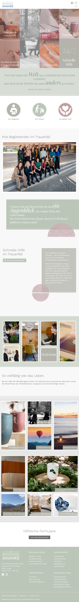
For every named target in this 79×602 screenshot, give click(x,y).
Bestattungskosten (60, 579)
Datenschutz (34, 596)
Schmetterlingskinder (36, 582)
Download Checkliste (15, 260)
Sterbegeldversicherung (62, 587)
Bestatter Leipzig (35, 556)
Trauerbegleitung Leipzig (37, 564)
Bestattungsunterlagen (62, 584)
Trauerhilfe (33, 577)
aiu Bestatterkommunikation (30, 599)
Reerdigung (58, 561)
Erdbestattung (59, 556)
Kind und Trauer (34, 579)
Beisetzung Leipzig (35, 561)
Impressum (23, 596)
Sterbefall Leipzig (35, 559)
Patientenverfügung (61, 582)
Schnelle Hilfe (69, 62)
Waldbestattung (59, 564)
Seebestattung (59, 566)
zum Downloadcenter (39, 537)
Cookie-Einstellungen (9, 596)
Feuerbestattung (59, 559)
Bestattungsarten (60, 577)
